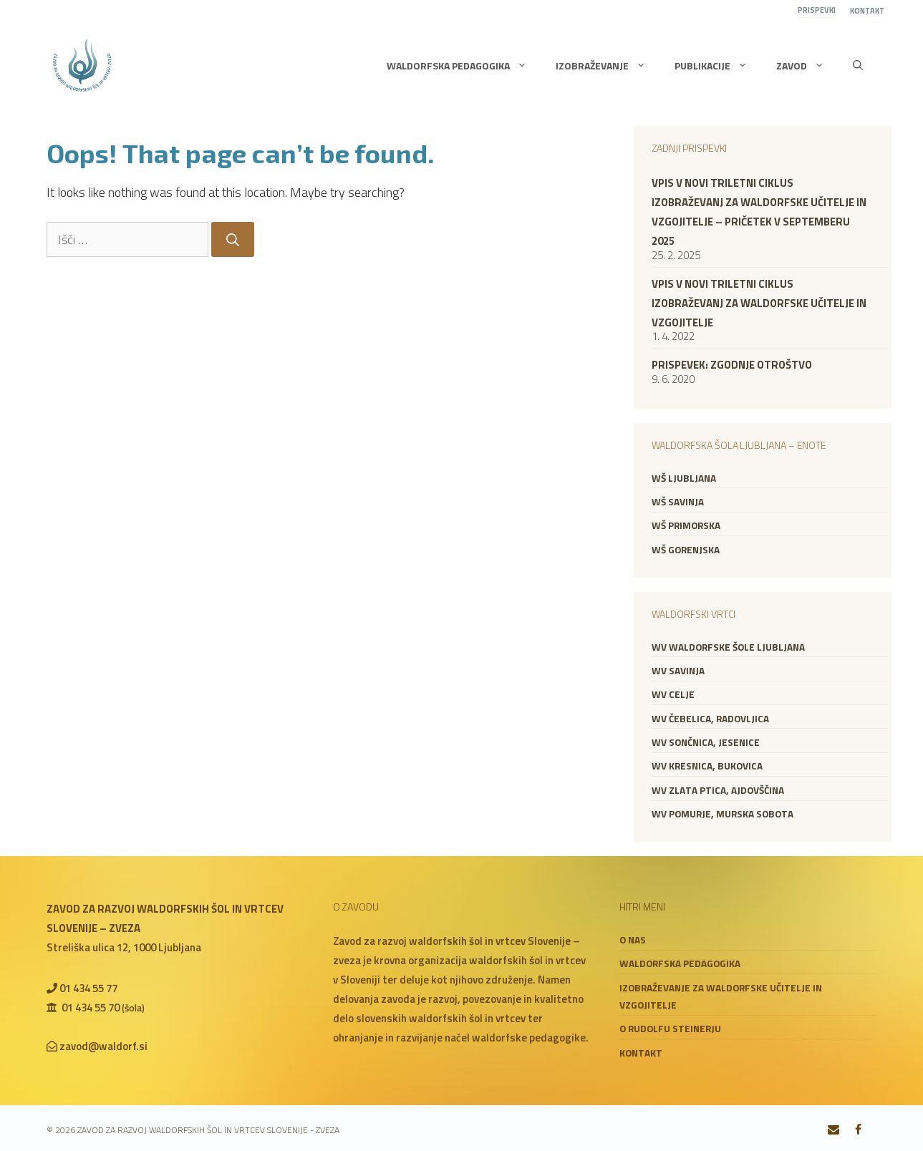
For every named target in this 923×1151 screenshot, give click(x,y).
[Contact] (833, 1130)
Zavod (807, 65)
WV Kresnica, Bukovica (707, 766)
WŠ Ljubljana (684, 478)
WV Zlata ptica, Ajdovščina (718, 790)
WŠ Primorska (686, 525)
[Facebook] (858, 1130)
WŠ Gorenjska (686, 550)
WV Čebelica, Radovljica (710, 719)
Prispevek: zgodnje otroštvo (732, 364)
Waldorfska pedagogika (464, 65)
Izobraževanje (608, 65)
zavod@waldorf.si (103, 1046)
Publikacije (718, 65)
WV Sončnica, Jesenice (706, 742)
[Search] (232, 239)
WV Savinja (678, 671)
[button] (858, 65)
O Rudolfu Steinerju (670, 1028)
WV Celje (673, 694)
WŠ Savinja (678, 502)
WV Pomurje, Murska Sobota (722, 814)
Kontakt (867, 10)
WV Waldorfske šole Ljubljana (728, 647)
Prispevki (817, 10)
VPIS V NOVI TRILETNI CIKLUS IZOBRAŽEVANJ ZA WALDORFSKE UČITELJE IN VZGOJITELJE (759, 303)
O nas (632, 940)
